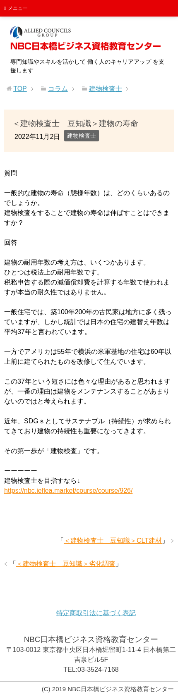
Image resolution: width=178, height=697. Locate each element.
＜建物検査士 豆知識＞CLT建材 (113, 540)
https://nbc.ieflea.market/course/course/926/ (68, 490)
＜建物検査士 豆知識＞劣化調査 (65, 563)
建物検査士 (81, 135)
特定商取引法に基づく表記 (96, 612)
